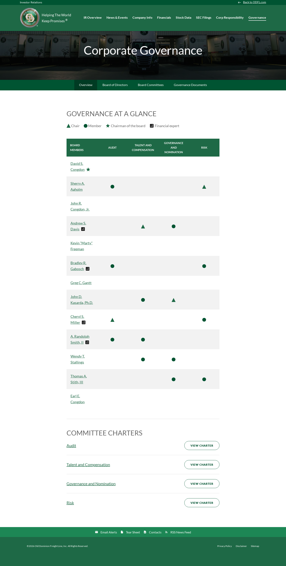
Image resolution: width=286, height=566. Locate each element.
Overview (85, 95)
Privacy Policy (224, 557)
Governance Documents (190, 95)
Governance (257, 17)
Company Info (142, 17)
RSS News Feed (180, 543)
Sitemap (255, 557)
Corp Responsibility (230, 17)
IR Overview (93, 17)
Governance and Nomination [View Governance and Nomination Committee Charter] (91, 494)
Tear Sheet (133, 543)
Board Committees (151, 95)
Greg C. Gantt (81, 293)
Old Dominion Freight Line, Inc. (51, 556)
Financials (164, 17)
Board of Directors (115, 95)
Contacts (155, 543)
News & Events (117, 17)
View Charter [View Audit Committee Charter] (201, 456)
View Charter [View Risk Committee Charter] (201, 513)
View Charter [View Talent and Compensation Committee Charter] (201, 475)
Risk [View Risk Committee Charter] (70, 513)
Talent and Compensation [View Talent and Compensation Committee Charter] (88, 475)
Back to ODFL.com (254, 2)
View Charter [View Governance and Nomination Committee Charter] (201, 494)
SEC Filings (203, 17)
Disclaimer (241, 557)
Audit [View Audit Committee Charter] (71, 456)
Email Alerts (108, 543)
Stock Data (183, 17)
